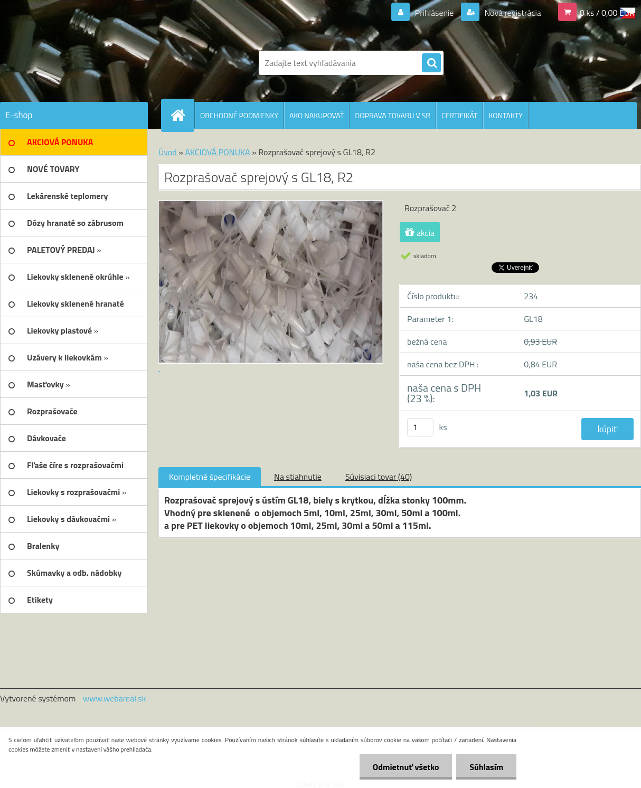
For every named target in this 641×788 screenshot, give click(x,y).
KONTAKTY (505, 115)
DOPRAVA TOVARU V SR (392, 115)
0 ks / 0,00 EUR (607, 12)
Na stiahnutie (298, 476)
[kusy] (420, 427)
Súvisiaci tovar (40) (378, 476)
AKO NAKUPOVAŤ (316, 115)
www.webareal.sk (114, 698)
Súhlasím (486, 767)
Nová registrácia (512, 12)
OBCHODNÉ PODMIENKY (239, 115)
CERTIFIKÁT (459, 115)
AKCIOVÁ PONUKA (217, 152)
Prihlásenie (434, 12)
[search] (431, 63)
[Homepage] (182, 115)
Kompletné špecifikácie (209, 476)
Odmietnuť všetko (405, 767)
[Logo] (72, 62)
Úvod (167, 152)
